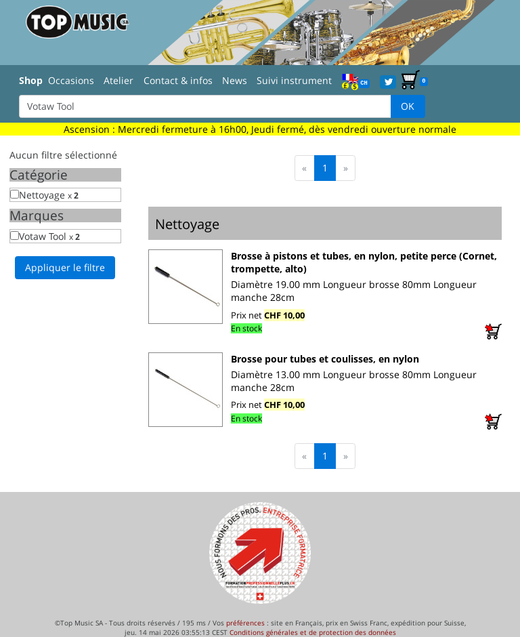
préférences (245, 623)
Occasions (71, 80)
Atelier (118, 80)
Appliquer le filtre (65, 267)
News (234, 80)
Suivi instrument (294, 80)
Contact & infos (178, 80)
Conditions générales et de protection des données (313, 632)
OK (407, 106)
